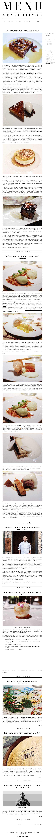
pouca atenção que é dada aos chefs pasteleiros (31, 629)
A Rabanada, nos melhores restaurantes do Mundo (22, 31)
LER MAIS (40, 725)
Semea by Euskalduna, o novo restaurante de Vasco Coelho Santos (22, 528)
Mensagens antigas (38, 824)
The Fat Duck (47, 63)
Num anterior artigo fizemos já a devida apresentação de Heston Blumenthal (19, 717)
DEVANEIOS (10, 21)
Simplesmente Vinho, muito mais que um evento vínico (22, 733)
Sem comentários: (28, 251)
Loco (48, 44)
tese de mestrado (27, 183)
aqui (38, 131)
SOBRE (4, 21)
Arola (48, 54)
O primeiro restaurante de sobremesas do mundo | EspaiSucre (22, 257)
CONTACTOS (27, 21)
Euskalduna (25, 807)
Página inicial (18, 824)
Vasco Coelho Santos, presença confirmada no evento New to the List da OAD (22, 786)
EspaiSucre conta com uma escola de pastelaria (28, 297)
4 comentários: (28, 728)
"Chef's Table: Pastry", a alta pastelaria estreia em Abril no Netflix (22, 593)
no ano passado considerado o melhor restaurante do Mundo (26, 73)
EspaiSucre (48, 59)
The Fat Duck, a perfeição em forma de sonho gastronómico (22, 682)
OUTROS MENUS (18, 21)
